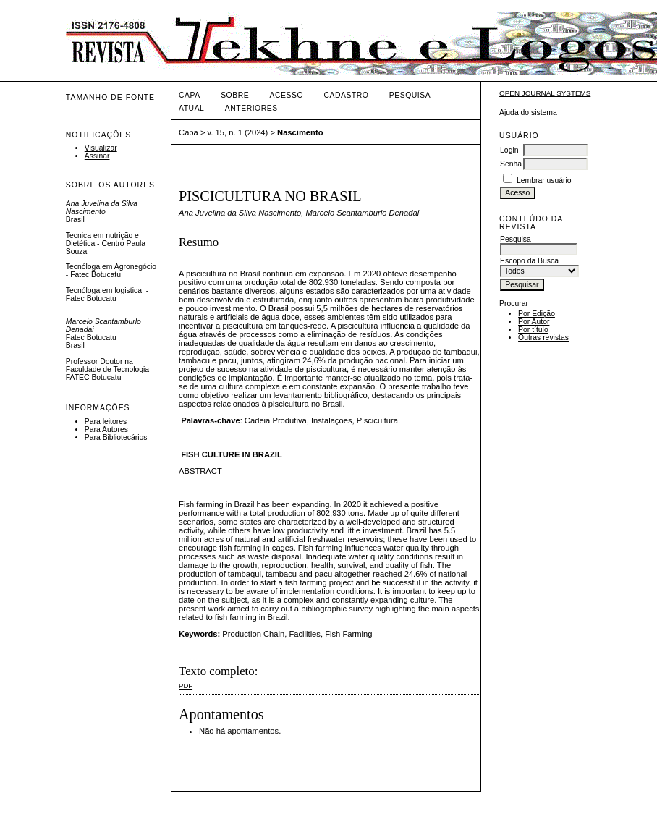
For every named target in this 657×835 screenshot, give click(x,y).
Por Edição (536, 314)
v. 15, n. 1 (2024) (238, 132)
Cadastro (345, 95)
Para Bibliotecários (116, 437)
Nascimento (300, 132)
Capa (189, 95)
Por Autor (533, 322)
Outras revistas (543, 338)
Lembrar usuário (544, 181)
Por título (533, 330)
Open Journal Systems (544, 93)
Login (509, 150)
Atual (191, 108)
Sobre (235, 95)
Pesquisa (410, 95)
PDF (185, 686)
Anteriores (251, 108)
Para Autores (106, 429)
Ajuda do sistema (528, 112)
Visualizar (101, 148)
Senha (511, 164)
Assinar (97, 156)
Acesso (286, 95)
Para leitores (106, 421)
